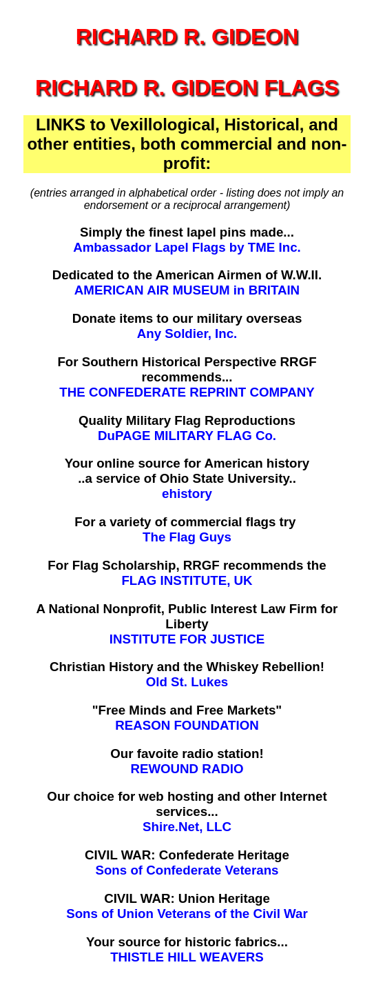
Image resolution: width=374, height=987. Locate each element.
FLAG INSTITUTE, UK (186, 580)
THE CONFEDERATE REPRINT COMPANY (186, 392)
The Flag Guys (187, 537)
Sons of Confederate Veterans (186, 870)
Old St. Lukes (187, 682)
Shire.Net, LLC (187, 826)
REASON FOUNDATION (187, 725)
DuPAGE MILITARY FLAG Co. (187, 435)
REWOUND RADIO (186, 768)
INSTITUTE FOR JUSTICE (187, 639)
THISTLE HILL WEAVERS (187, 957)
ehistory (187, 493)
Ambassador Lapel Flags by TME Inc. (187, 247)
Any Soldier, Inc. (187, 333)
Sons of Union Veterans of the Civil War (187, 913)
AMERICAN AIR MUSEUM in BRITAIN (187, 290)
